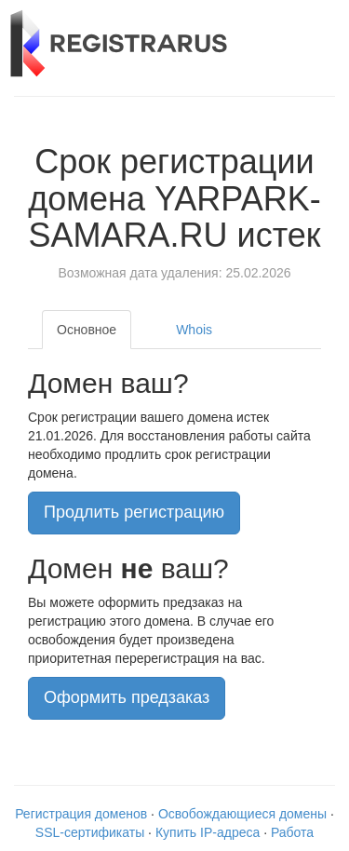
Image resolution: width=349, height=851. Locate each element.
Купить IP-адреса (207, 832)
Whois (194, 329)
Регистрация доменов (81, 813)
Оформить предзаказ (126, 697)
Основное (86, 329)
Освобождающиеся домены (242, 813)
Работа (292, 832)
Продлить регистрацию (134, 512)
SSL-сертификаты (89, 832)
